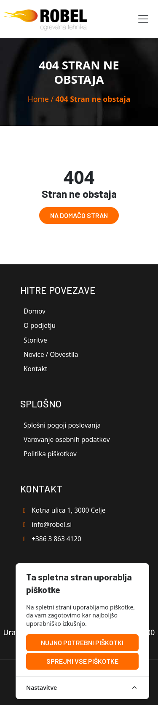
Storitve (35, 340)
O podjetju (40, 325)
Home (38, 99)
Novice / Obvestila (51, 354)
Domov (35, 311)
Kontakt (35, 368)
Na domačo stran (79, 215)
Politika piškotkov (50, 454)
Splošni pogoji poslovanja (62, 425)
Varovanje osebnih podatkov (67, 439)
